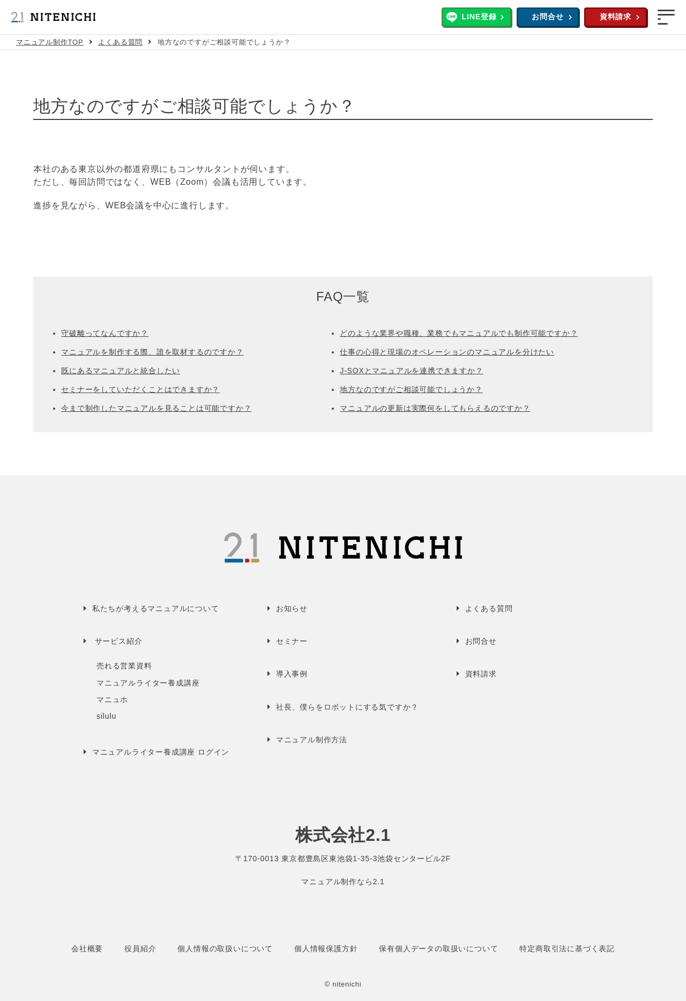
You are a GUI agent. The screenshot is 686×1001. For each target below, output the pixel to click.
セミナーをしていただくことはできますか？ (140, 389)
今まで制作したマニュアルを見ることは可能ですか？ (156, 408)
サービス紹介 (119, 641)
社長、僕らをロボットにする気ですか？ (347, 707)
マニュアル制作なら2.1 (342, 881)
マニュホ (112, 699)
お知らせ (292, 608)
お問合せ (547, 16)
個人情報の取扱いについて (225, 948)
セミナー (292, 641)
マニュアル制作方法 (311, 739)
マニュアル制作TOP (50, 42)
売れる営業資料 (124, 665)
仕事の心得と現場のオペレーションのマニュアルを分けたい (447, 352)
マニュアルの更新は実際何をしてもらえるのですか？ (435, 408)
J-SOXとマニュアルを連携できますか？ (411, 370)
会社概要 (87, 948)
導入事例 (292, 673)
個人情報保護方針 (325, 948)
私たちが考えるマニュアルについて (155, 608)
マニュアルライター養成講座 (147, 683)
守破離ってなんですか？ (104, 333)
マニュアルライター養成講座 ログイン (160, 752)
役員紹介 (140, 948)
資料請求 (615, 16)
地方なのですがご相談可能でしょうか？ (411, 389)
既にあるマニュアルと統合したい (120, 370)
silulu (106, 716)
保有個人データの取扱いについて (438, 948)
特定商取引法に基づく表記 (567, 948)
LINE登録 (478, 16)
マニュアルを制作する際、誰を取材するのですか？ (152, 352)
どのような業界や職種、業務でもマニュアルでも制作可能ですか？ (459, 333)
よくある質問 (120, 42)
